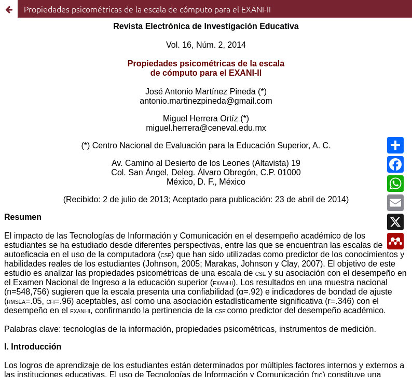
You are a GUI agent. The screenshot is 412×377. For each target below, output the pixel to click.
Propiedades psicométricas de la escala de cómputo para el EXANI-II (147, 9)
